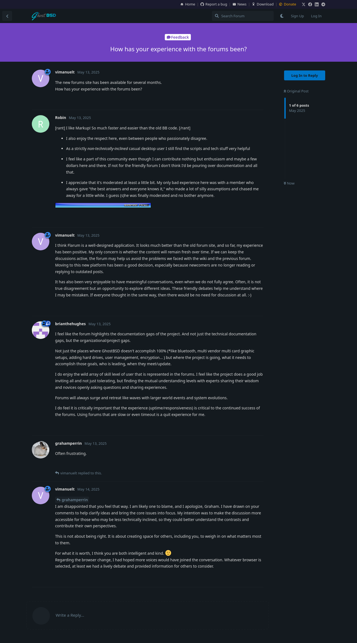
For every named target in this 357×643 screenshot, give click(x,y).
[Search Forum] (243, 16)
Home (187, 4)
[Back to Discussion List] (7, 16)
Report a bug (213, 4)
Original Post (296, 91)
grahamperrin (75, 499)
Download (263, 4)
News (239, 4)
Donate (287, 4)
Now (289, 183)
